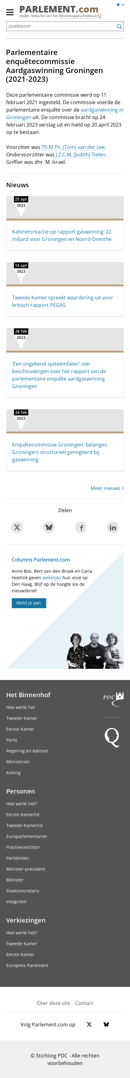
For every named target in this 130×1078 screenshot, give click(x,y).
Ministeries (17, 762)
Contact (84, 1003)
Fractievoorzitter (23, 847)
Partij (11, 740)
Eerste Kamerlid (22, 814)
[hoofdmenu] (10, 15)
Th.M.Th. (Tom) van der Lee (73, 147)
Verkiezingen (26, 920)
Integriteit (16, 902)
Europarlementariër (26, 836)
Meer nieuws (105, 488)
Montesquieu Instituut (78, 15)
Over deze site (53, 1003)
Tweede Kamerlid (24, 825)
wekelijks (52, 578)
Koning (13, 772)
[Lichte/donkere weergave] (122, 6)
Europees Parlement (27, 965)
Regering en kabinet (27, 751)
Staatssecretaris (22, 891)
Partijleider (17, 858)
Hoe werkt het (20, 707)
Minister (15, 880)
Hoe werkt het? (21, 804)
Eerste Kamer (20, 729)
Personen (20, 791)
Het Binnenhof (28, 694)
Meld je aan (28, 603)
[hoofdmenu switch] (10, 15)
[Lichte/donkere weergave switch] (122, 5)
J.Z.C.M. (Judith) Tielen (80, 154)
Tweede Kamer (21, 718)
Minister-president (25, 869)
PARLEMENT (59, 9)
